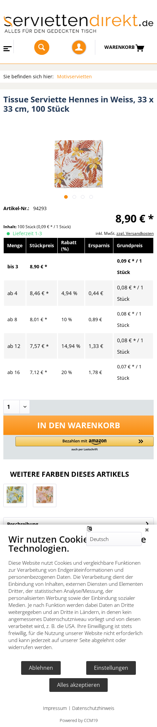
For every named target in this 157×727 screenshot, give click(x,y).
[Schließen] (147, 530)
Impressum (55, 708)
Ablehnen (41, 667)
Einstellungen (111, 667)
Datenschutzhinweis (93, 708)
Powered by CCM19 (79, 720)
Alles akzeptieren (78, 685)
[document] (78, 597)
